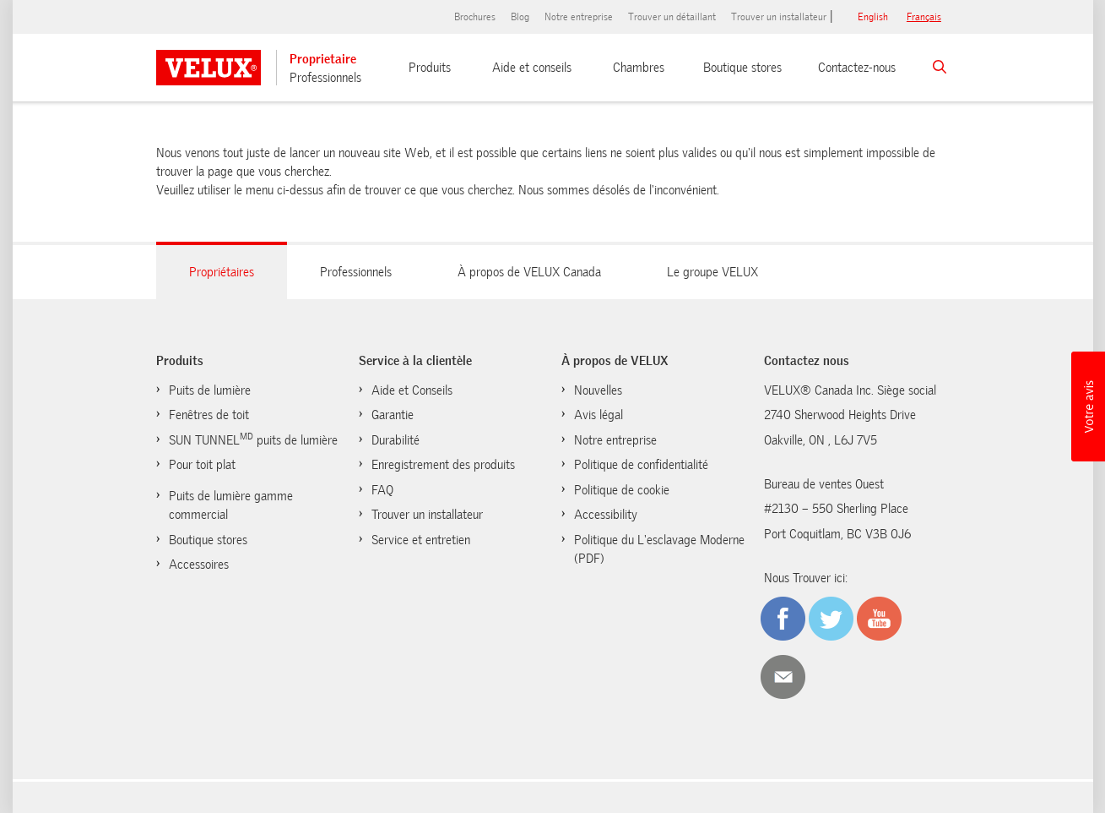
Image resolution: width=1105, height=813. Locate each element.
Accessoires (199, 564)
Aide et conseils (531, 67)
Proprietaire (323, 59)
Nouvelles (598, 390)
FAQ (382, 490)
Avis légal (598, 415)
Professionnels (325, 77)
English (873, 17)
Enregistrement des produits (443, 464)
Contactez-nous (857, 67)
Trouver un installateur (778, 17)
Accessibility (605, 514)
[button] (1088, 406)
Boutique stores (742, 67)
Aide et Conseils (411, 390)
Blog (520, 17)
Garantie (392, 415)
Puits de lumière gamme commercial (231, 505)
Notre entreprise (578, 17)
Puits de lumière (210, 390)
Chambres (638, 67)
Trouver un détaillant (672, 17)
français (924, 17)
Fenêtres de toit (209, 415)
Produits (430, 67)
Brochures (475, 17)
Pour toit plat (202, 464)
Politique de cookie (621, 490)
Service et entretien (420, 540)
